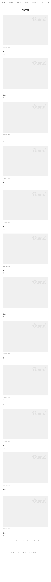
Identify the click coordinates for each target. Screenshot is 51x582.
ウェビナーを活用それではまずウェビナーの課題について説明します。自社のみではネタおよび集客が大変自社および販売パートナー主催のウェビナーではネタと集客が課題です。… (25, 378)
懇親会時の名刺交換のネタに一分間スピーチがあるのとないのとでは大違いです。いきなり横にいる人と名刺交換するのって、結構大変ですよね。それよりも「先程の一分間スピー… (25, 561)
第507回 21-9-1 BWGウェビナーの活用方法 (18, 466)
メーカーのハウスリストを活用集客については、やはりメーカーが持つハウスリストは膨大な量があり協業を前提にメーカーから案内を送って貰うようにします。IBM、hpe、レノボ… (25, 332)
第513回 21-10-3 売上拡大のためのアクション (19, 97)
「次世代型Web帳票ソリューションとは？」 (17, 143)
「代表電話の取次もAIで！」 (12, 420)
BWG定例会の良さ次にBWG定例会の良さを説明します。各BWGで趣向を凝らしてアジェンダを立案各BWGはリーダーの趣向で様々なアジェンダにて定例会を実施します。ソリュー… (25, 192)
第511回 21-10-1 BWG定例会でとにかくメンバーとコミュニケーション (25, 236)
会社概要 (11, 2)
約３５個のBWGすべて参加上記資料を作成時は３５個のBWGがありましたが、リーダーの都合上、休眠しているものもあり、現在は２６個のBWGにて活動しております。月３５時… (25, 55)
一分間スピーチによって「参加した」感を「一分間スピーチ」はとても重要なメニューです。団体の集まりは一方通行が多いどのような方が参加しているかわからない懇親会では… (25, 515)
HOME (3, 2)
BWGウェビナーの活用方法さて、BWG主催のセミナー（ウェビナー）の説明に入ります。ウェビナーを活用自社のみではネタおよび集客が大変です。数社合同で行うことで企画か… (25, 469)
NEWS (26, 2)
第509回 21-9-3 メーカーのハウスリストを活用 (19, 328)
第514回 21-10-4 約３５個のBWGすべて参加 (18, 51)
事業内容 (19, 2)
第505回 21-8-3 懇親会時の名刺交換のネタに (18, 557)
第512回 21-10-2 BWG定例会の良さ (15, 188)
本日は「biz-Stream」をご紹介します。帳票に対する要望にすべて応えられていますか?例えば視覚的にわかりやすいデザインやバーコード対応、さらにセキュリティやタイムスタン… (25, 146)
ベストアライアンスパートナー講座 (37, 2)
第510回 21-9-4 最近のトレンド (14, 283)
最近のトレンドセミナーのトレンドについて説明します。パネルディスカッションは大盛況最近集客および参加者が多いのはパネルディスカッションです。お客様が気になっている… (25, 286)
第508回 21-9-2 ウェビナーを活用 (15, 374)
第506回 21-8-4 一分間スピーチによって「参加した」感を (23, 511)
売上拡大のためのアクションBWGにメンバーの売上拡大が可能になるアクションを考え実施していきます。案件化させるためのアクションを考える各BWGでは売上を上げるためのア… (25, 100)
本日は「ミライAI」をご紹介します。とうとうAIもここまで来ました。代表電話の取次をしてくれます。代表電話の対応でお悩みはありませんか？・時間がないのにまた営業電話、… (25, 424)
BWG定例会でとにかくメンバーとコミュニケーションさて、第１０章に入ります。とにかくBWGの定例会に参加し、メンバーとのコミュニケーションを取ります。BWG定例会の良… (25, 241)
